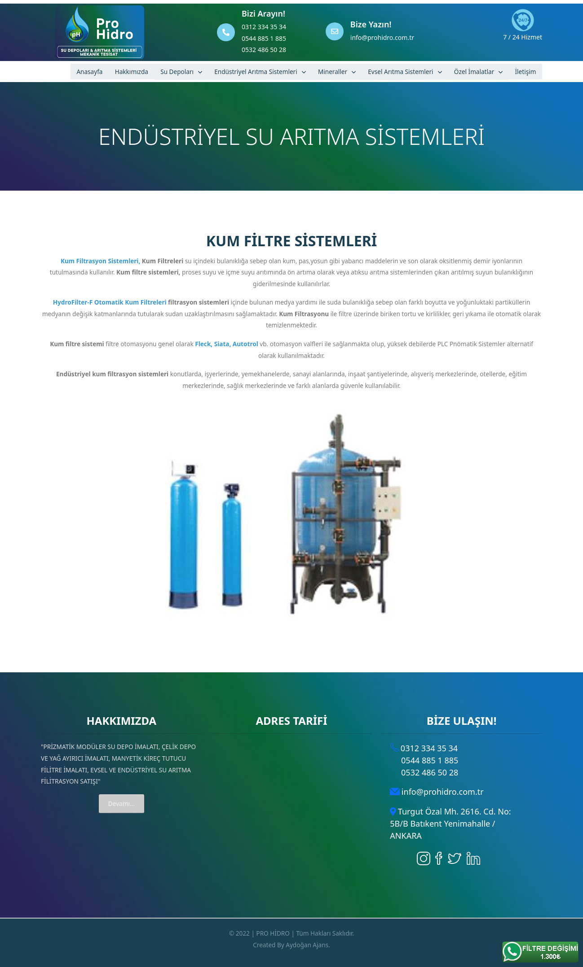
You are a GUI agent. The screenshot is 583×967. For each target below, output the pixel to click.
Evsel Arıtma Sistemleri (400, 71)
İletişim (525, 71)
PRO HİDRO (273, 933)
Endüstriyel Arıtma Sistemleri (255, 71)
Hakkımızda (131, 71)
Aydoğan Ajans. (308, 945)
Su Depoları (177, 71)
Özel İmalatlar (474, 71)
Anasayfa (89, 71)
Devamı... (121, 803)
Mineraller (332, 71)
